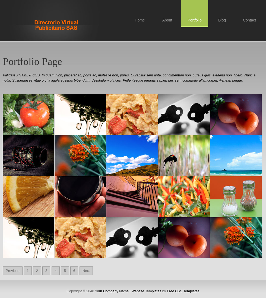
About (167, 20)
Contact (249, 20)
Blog (222, 20)
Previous (13, 271)
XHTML (22, 75)
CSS (36, 75)
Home (140, 20)
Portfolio (194, 20)
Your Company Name (112, 291)
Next (86, 271)
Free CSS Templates (57, 26)
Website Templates (146, 291)
